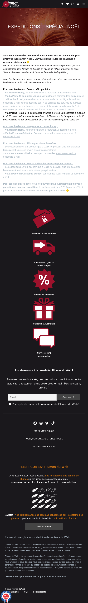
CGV (26, 592)
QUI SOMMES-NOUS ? (44, 431)
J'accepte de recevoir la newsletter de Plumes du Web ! (44, 404)
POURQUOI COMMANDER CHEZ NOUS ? (44, 439)
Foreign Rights (39, 592)
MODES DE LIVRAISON (43, 446)
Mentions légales (12, 592)
